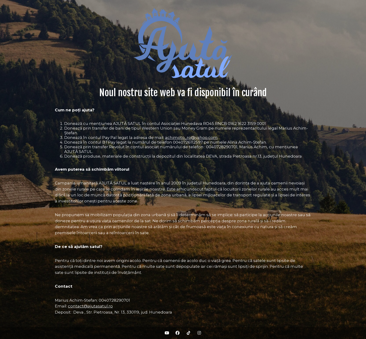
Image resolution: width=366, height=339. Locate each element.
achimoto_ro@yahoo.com (191, 137)
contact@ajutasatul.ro (90, 306)
